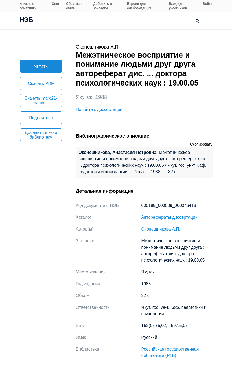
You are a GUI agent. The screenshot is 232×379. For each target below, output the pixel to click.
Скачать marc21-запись (40, 100)
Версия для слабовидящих (139, 6)
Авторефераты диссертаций (169, 217)
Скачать (41, 83)
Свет (55, 4)
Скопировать (201, 144)
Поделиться (41, 118)
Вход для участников (178, 6)
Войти (208, 4)
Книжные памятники (28, 6)
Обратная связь (74, 6)
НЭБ (27, 20)
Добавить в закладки (102, 6)
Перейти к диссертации (99, 109)
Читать (41, 66)
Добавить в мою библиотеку (41, 134)
